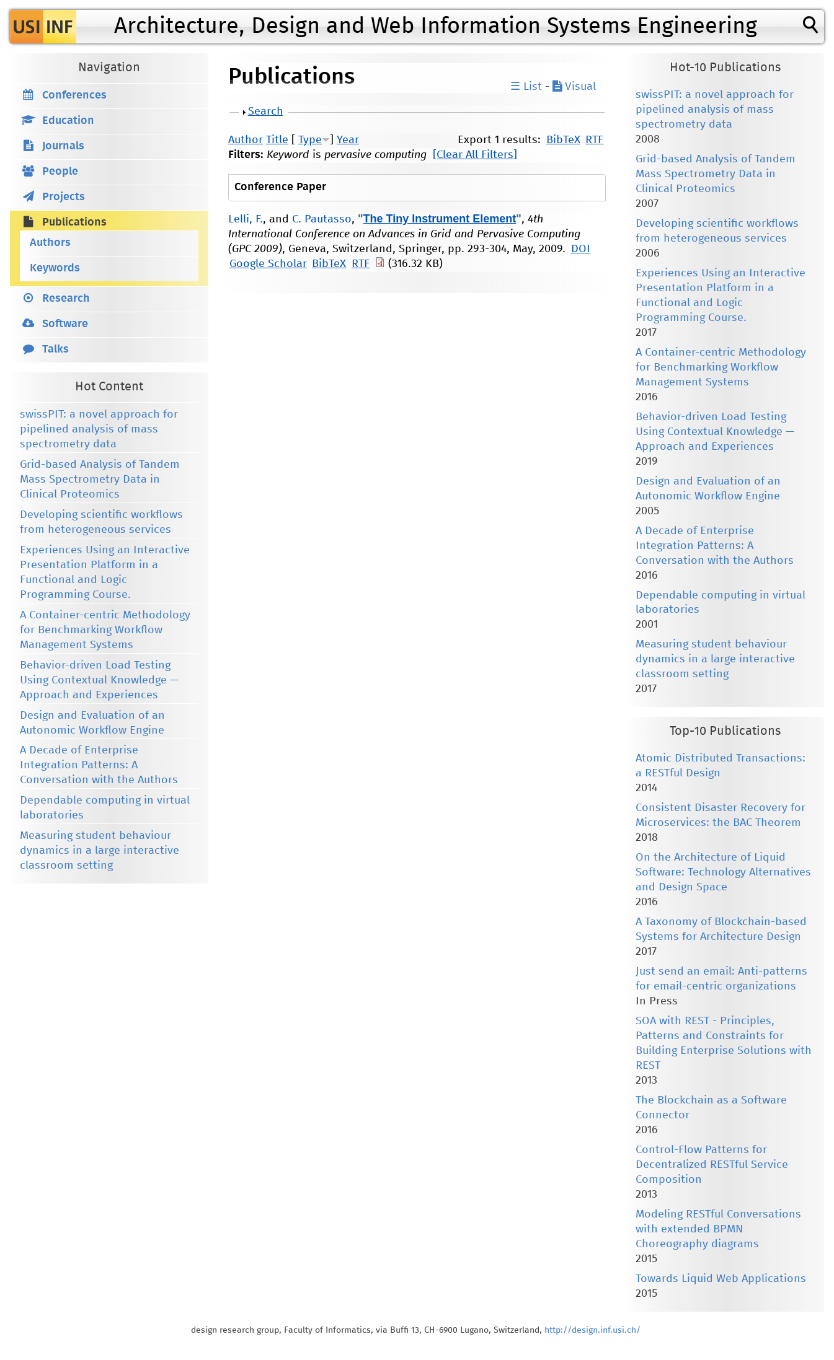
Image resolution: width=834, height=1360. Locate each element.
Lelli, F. (245, 219)
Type (310, 140)
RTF (594, 140)
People (60, 171)
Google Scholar (268, 264)
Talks (55, 349)
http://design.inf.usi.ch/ (592, 1330)
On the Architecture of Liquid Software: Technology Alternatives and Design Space (723, 872)
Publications (74, 222)
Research (66, 298)
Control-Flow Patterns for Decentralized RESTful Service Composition (712, 1164)
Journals (63, 146)
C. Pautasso (322, 219)
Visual (574, 86)
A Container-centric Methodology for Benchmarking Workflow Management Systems (105, 630)
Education (68, 120)
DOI (580, 249)
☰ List (526, 86)
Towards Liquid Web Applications (721, 1278)
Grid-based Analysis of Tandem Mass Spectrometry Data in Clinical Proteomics (100, 479)
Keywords (55, 268)
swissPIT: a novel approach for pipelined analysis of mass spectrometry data (99, 429)
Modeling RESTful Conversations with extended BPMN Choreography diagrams (718, 1229)
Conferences (74, 95)
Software (65, 324)
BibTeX (563, 140)
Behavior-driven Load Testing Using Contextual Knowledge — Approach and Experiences (99, 680)
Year (348, 140)
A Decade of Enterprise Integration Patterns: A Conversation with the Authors (99, 765)
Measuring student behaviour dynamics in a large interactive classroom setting (99, 850)
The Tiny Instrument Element (440, 219)
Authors (50, 242)
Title (277, 140)
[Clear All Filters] (475, 154)
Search (265, 111)
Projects (63, 197)
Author (245, 140)
